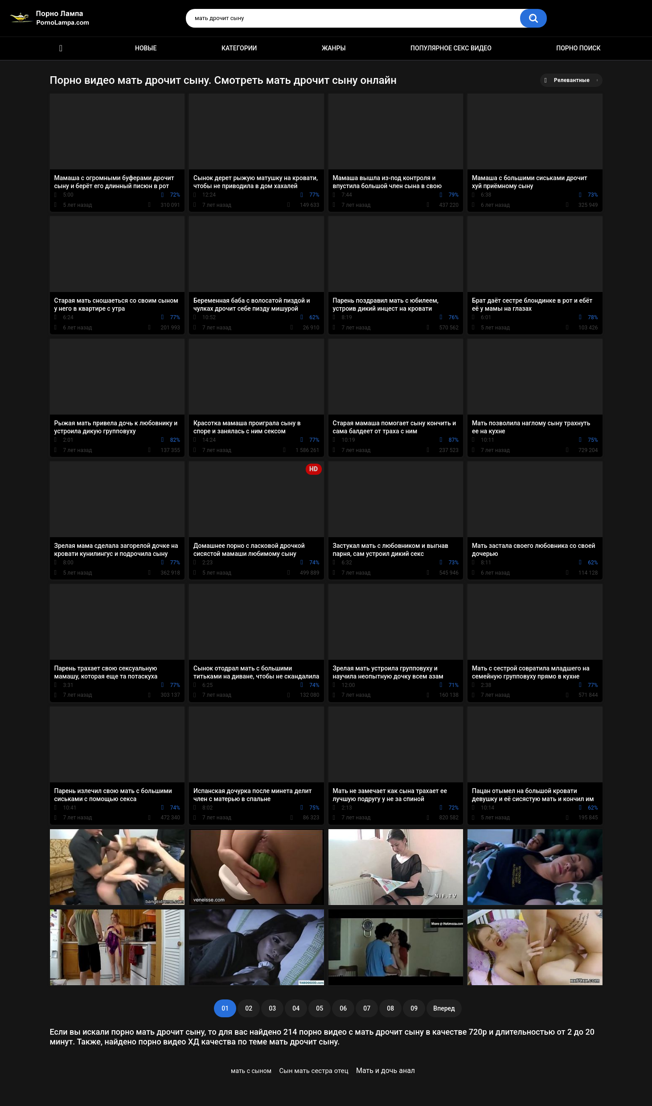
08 (390, 1008)
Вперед (444, 1008)
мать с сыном (251, 1070)
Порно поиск (578, 48)
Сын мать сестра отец (314, 1071)
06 (343, 1008)
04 (295, 1008)
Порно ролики (61, 48)
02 (248, 1008)
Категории (239, 48)
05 (319, 1008)
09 (414, 1008)
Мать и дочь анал (385, 1070)
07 (366, 1008)
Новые (145, 48)
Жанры (334, 48)
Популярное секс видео (451, 48)
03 (272, 1008)
